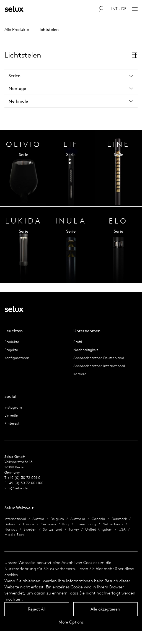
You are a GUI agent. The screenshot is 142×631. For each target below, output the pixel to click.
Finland (10, 524)
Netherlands (112, 524)
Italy (65, 524)
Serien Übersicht (23, 168)
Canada (98, 518)
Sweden (30, 529)
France (28, 524)
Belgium (57, 518)
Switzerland (52, 529)
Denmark (119, 518)
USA (122, 529)
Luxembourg (86, 524)
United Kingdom (98, 529)
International (15, 518)
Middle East (14, 534)
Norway (10, 529)
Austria (38, 518)
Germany (48, 524)
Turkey (74, 529)
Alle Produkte (16, 29)
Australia (77, 518)
